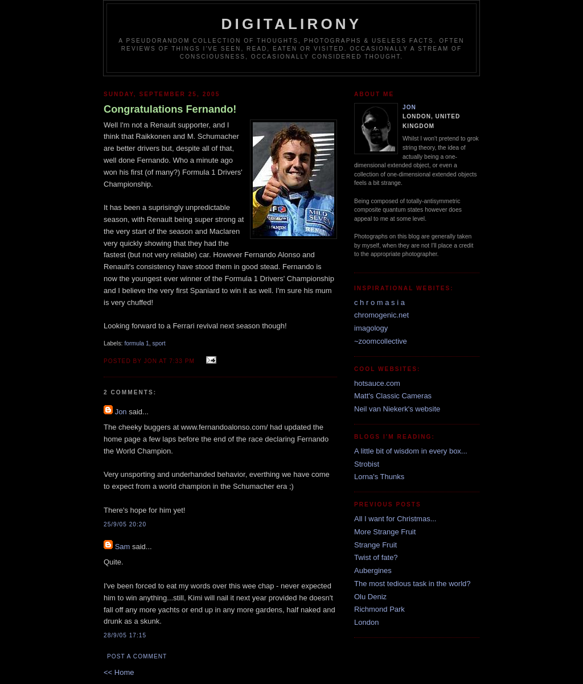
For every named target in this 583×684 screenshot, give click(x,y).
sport (159, 343)
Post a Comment (137, 656)
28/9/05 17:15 (125, 635)
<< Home (119, 672)
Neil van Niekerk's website (397, 409)
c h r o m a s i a (379, 302)
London (366, 622)
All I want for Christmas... (395, 518)
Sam (122, 546)
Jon (121, 411)
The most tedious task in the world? (412, 583)
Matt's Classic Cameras (393, 396)
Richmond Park (379, 609)
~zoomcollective (380, 341)
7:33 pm (182, 361)
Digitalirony (291, 23)
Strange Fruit (375, 545)
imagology (371, 328)
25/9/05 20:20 (125, 524)
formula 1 (136, 343)
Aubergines (373, 570)
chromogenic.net (381, 315)
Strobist (366, 464)
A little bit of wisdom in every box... (410, 451)
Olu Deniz (370, 596)
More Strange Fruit (385, 532)
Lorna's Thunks (379, 476)
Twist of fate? (376, 557)
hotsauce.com (377, 383)
